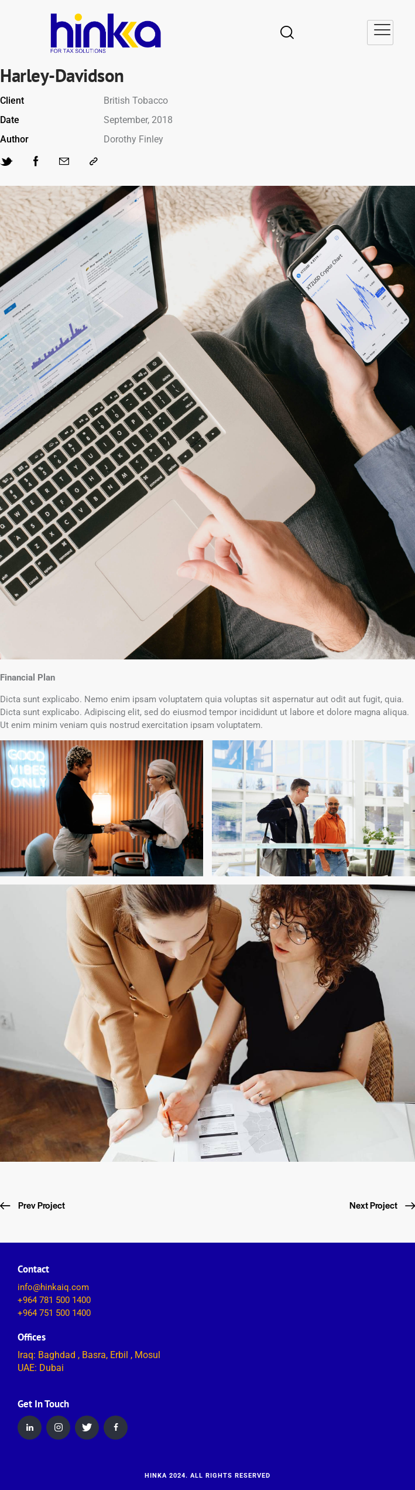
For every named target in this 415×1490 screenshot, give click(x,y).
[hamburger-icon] (380, 32)
